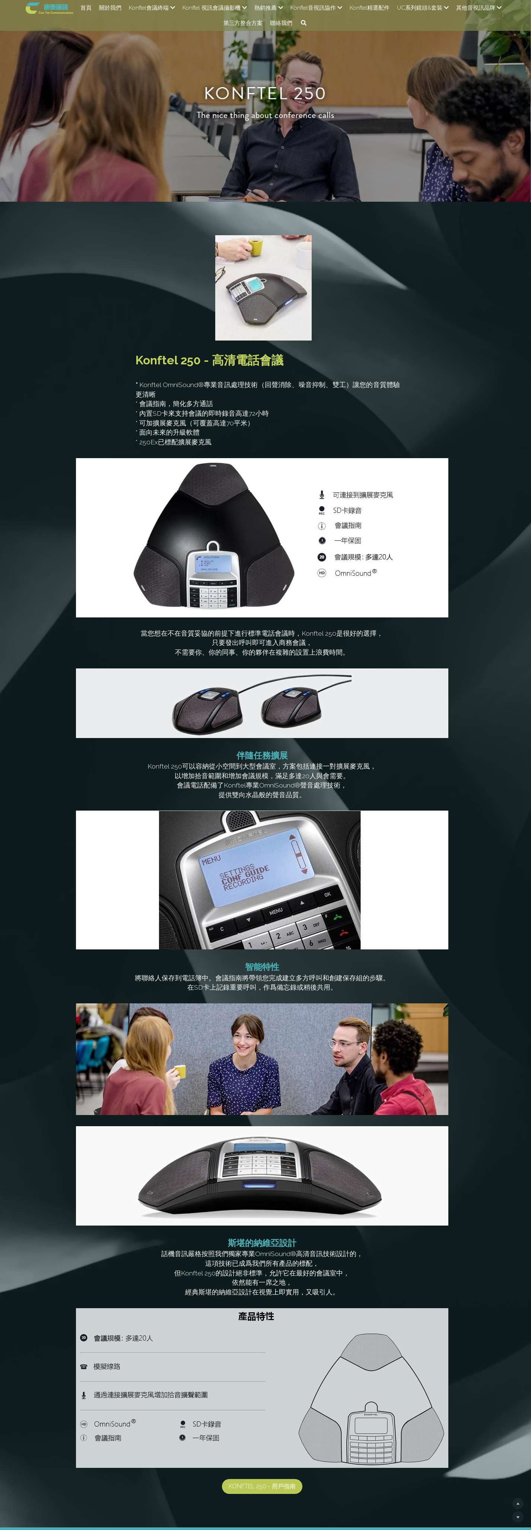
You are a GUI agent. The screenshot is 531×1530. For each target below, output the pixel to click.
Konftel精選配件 (369, 7)
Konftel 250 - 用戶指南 (265, 1394)
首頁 (86, 7)
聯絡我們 (281, 23)
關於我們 (110, 7)
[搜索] (303, 22)
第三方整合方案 (243, 23)
